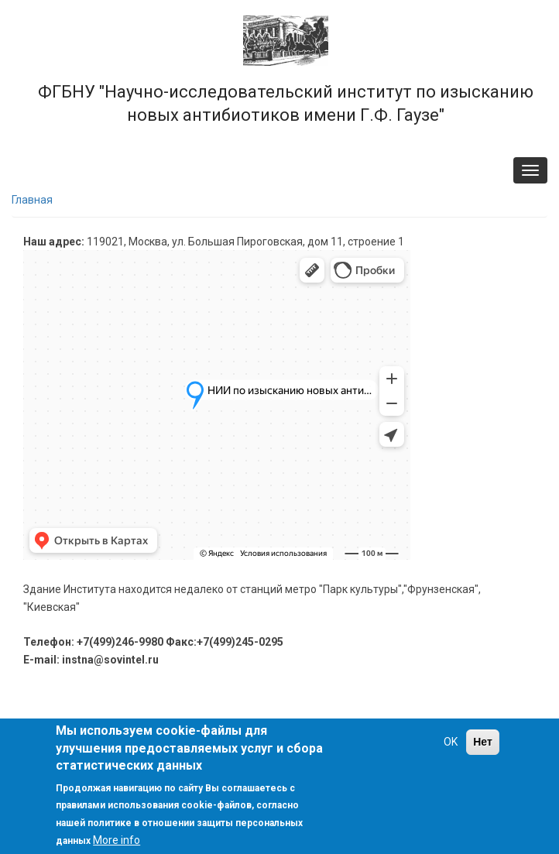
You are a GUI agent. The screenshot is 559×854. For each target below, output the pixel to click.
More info (116, 840)
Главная (32, 200)
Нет (482, 742)
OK (451, 742)
